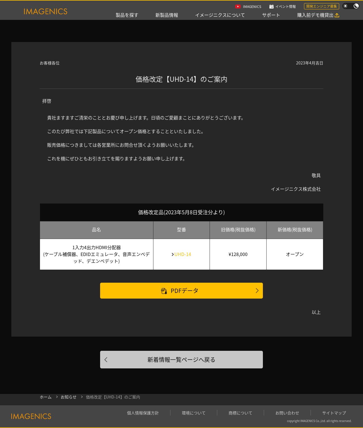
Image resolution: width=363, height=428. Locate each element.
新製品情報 (166, 14)
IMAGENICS (252, 6)
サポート (271, 14)
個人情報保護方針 (143, 413)
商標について (240, 413)
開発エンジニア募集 (321, 6)
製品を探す (127, 14)
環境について (194, 413)
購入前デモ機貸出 (315, 14)
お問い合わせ (287, 413)
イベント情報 (285, 6)
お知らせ (69, 397)
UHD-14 (182, 254)
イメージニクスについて (220, 14)
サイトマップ (334, 413)
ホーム (46, 397)
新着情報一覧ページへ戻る (181, 359)
